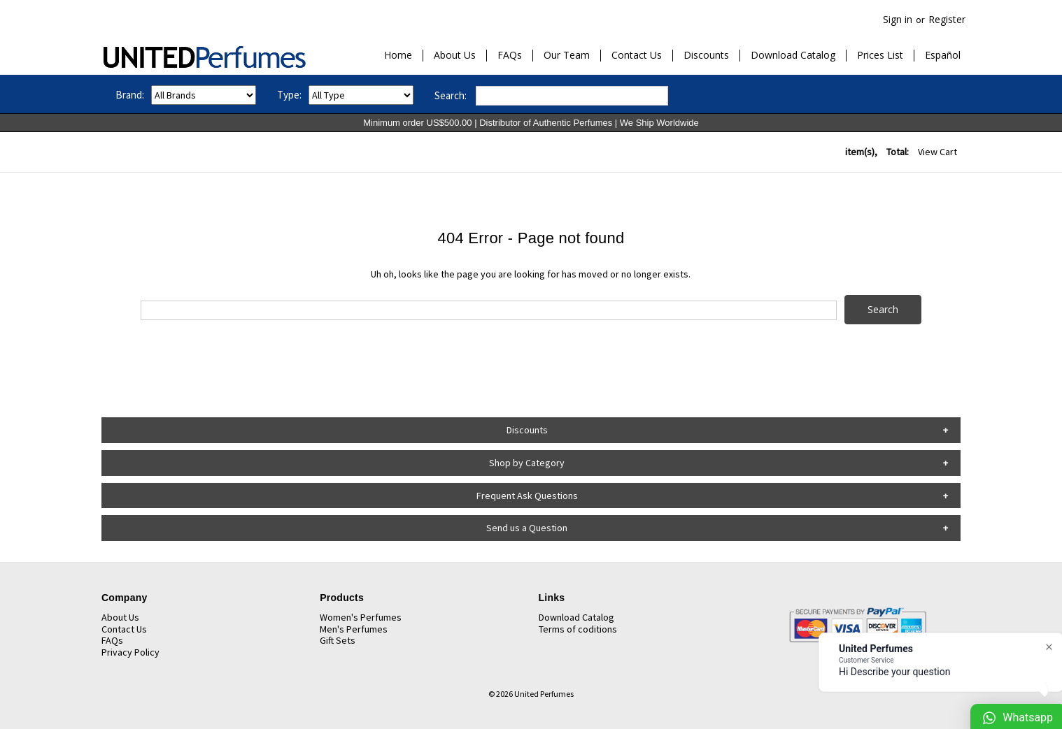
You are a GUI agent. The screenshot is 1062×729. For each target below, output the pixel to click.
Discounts (706, 56)
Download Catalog (793, 56)
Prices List (880, 56)
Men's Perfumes (354, 629)
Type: (289, 94)
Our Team (567, 56)
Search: (450, 95)
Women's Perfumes (361, 617)
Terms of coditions (578, 629)
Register (946, 19)
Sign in (897, 19)
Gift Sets (337, 640)
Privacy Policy (130, 652)
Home (398, 56)
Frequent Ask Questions (527, 495)
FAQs (509, 56)
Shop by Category (527, 462)
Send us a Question (526, 527)
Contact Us (636, 56)
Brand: (129, 94)
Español (943, 56)
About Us (455, 56)
